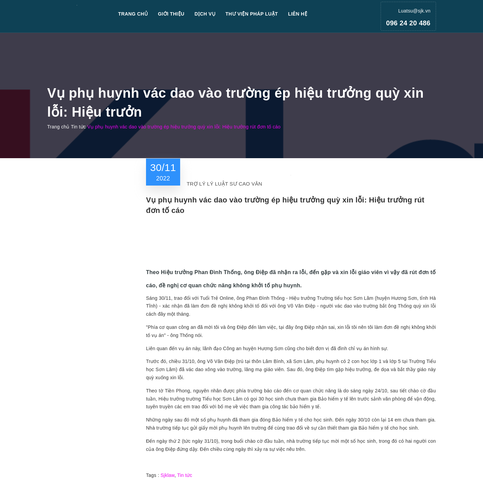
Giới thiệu (171, 14)
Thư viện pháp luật (251, 14)
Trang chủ (133, 14)
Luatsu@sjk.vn (414, 11)
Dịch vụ (205, 14)
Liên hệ (297, 14)
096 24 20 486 (408, 23)
